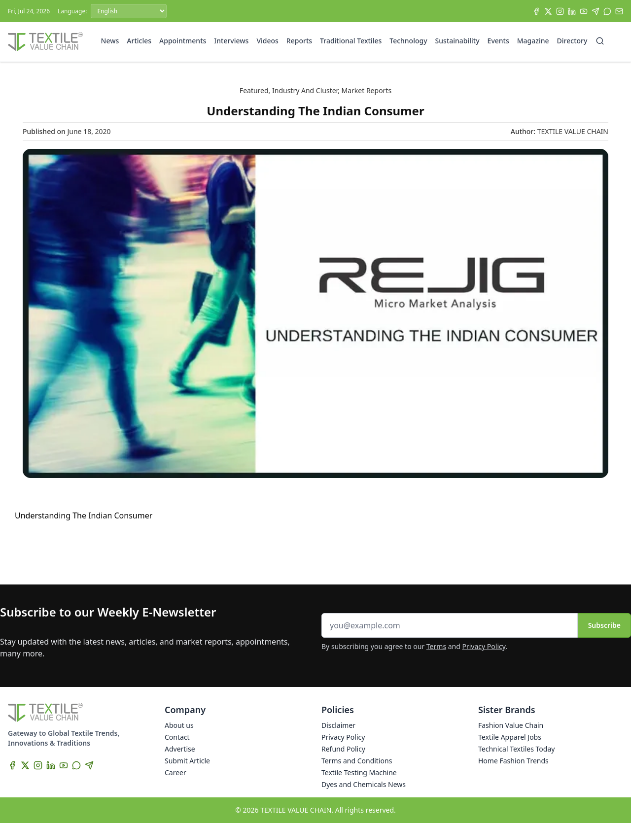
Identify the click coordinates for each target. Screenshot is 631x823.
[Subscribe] (619, 11)
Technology (408, 40)
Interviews (231, 40)
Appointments (182, 40)
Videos (267, 40)
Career (175, 772)
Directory (572, 40)
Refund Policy (343, 749)
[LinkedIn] (572, 11)
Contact (177, 737)
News (110, 40)
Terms (436, 646)
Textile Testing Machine (359, 772)
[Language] (129, 11)
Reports (299, 40)
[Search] (600, 41)
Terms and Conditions (356, 760)
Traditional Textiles (351, 40)
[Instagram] (560, 11)
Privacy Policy (484, 646)
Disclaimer (338, 725)
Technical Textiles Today (516, 749)
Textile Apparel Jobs (509, 737)
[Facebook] (536, 11)
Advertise (180, 749)
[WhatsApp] (607, 11)
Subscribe (604, 625)
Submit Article (187, 760)
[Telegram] (595, 11)
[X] (548, 11)
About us (179, 725)
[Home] (45, 42)
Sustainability (457, 40)
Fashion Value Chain (510, 725)
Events (498, 40)
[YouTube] (584, 11)
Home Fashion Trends (513, 760)
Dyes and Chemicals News (363, 784)
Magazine (533, 40)
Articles (139, 40)
